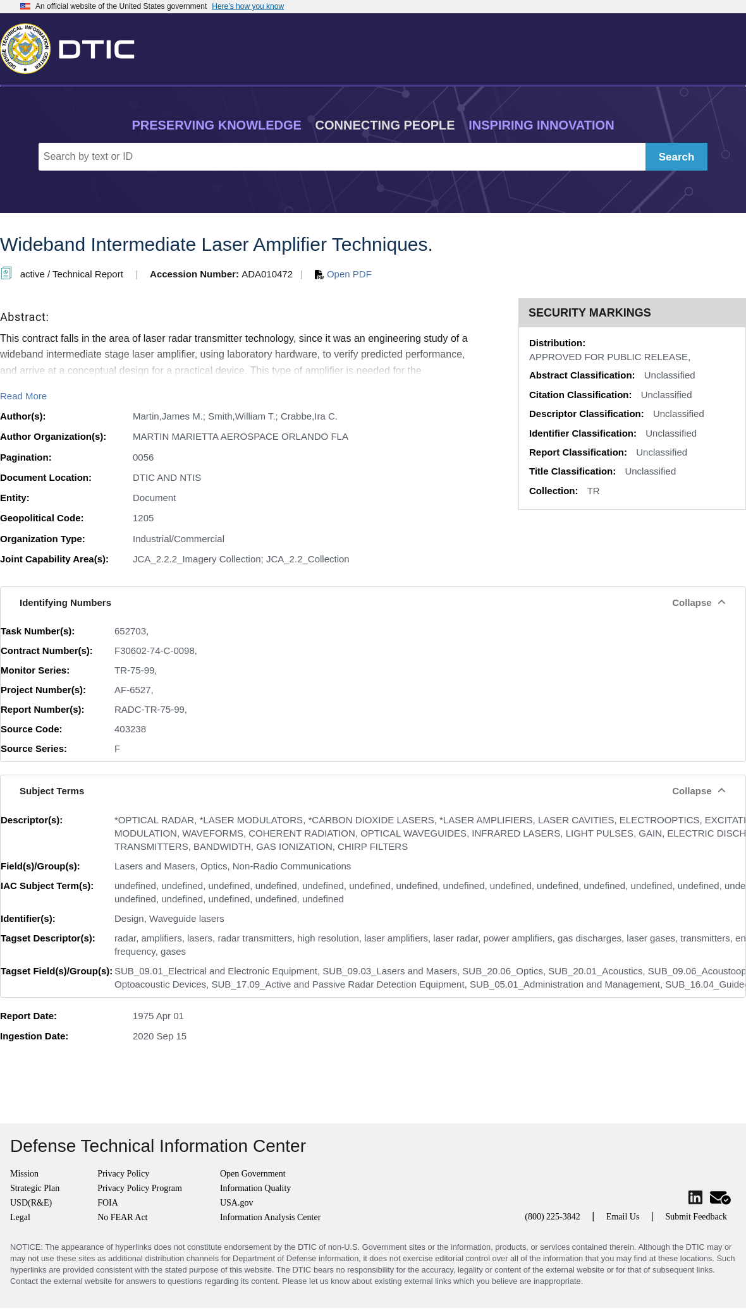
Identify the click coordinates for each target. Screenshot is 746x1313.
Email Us (623, 1216)
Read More (23, 395)
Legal (20, 1217)
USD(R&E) (31, 1202)
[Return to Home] (72, 46)
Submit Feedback (696, 1216)
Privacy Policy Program (139, 1188)
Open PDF (343, 274)
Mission (24, 1173)
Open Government (253, 1173)
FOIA (107, 1202)
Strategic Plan (34, 1188)
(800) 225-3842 (552, 1216)
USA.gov (237, 1202)
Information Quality (255, 1188)
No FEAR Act (122, 1217)
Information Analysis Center (270, 1217)
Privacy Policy (123, 1173)
